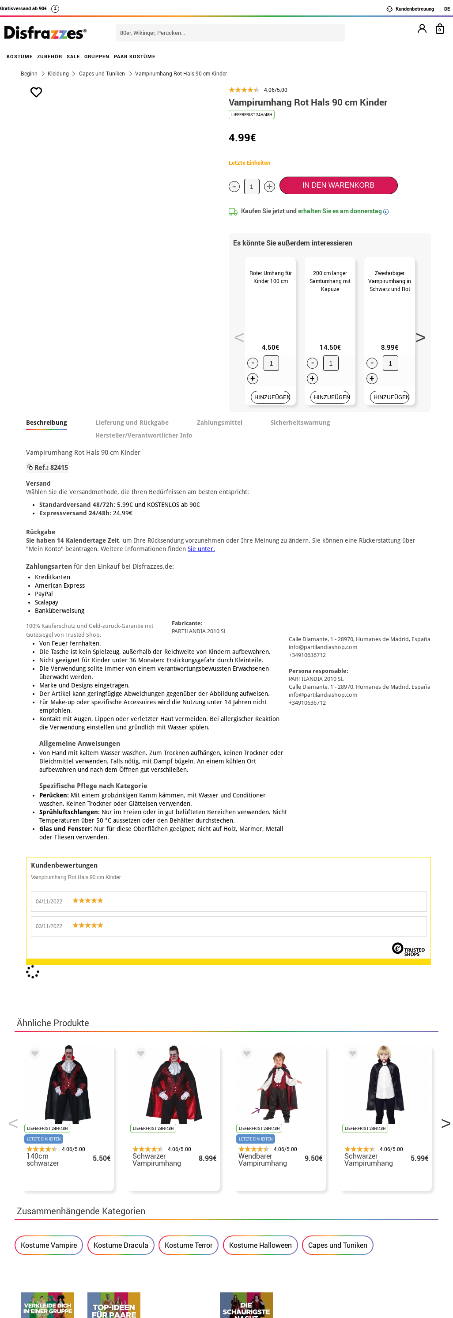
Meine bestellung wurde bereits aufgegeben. (361, 1150)
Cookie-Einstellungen (59, 1198)
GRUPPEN (96, 56)
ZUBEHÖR (49, 56)
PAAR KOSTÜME (134, 56)
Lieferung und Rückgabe (132, 428)
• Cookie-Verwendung (55, 1187)
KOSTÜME (20, 56)
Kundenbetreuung (410, 8)
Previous (236, 337)
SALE (73, 56)
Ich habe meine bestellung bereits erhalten (365, 1171)
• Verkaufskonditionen (56, 1145)
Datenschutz (41, 1166)
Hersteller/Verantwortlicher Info (143, 441)
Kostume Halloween (260, 876)
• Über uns (37, 1134)
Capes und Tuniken (337, 876)
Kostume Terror (188, 876)
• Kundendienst (45, 1177)
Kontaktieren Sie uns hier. (203, 1145)
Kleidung (58, 73)
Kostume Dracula (121, 876)
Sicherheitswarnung (300, 428)
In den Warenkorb (338, 185)
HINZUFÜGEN (272, 403)
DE (447, 8)
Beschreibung (46, 428)
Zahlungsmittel (219, 428)
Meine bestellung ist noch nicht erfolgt (373, 1134)
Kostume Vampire (49, 876)
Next (417, 337)
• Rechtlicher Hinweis (55, 1156)
